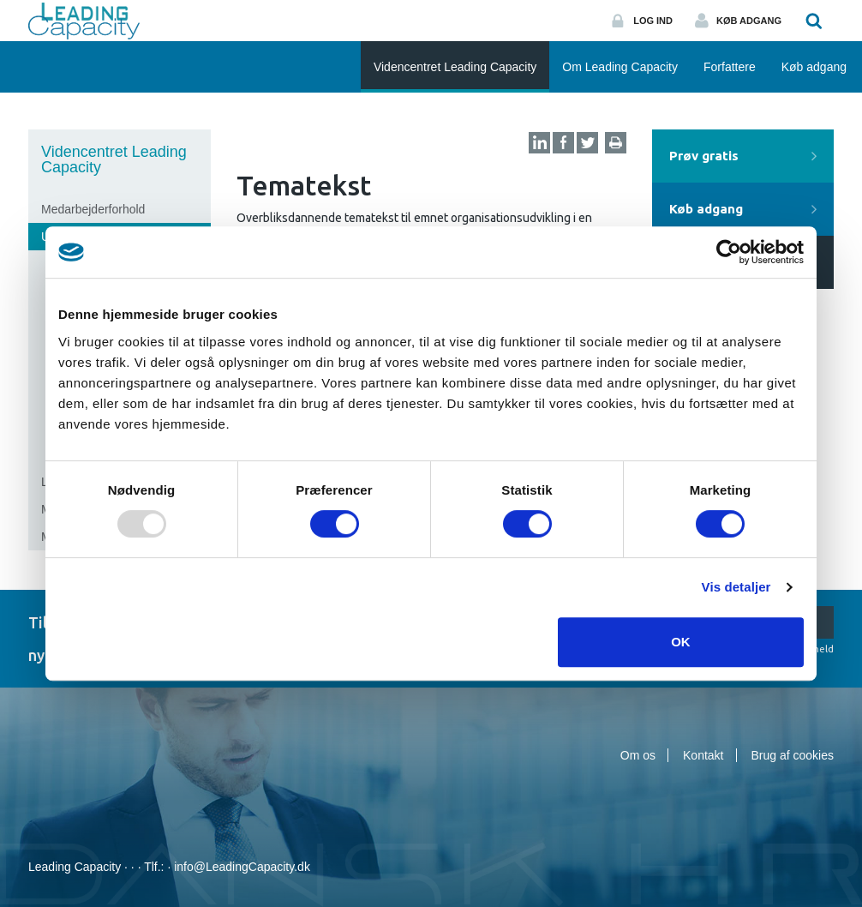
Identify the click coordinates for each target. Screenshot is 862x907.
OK (681, 641)
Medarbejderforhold (93, 209)
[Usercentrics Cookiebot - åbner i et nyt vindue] (729, 252)
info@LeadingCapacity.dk (242, 867)
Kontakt (703, 755)
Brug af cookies (793, 755)
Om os (637, 755)
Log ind (653, 20)
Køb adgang (748, 20)
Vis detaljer (736, 587)
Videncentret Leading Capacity (114, 159)
